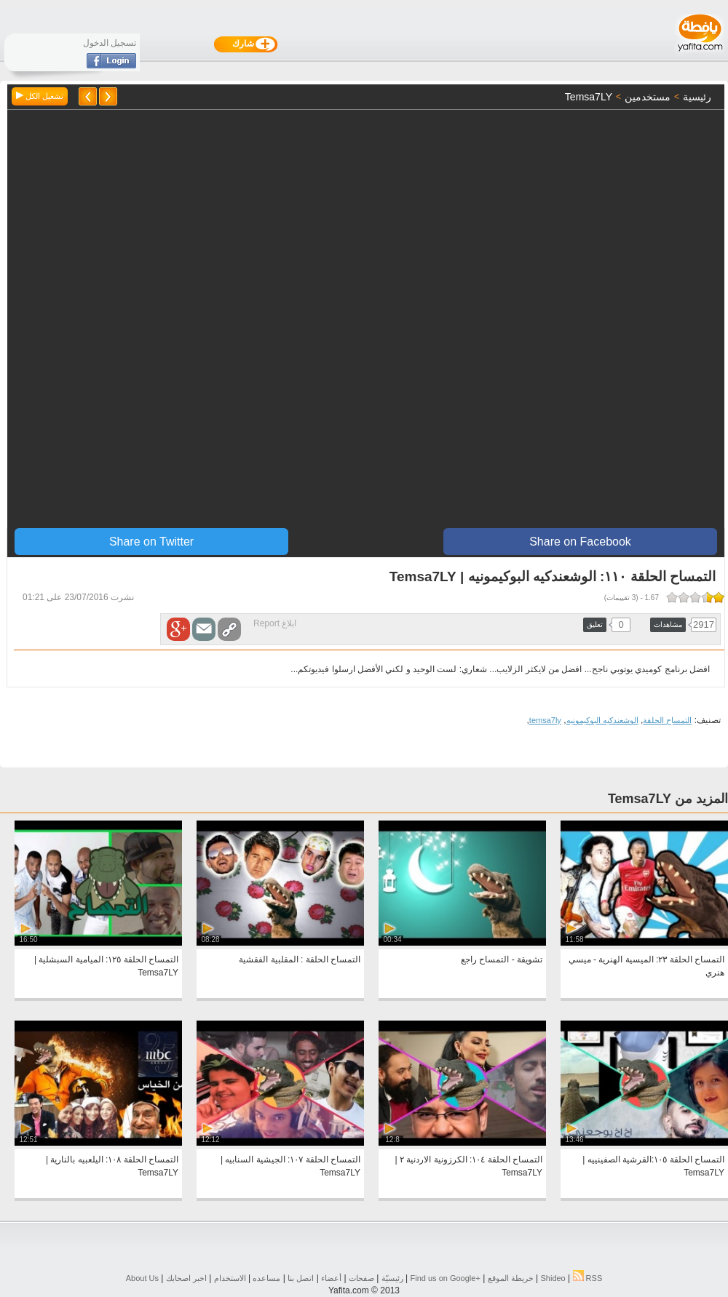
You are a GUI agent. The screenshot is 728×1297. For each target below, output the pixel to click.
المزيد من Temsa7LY (668, 798)
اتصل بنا (301, 1278)
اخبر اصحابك (186, 1278)
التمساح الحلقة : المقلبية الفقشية (299, 959)
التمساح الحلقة (667, 720)
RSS (588, 1278)
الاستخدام (230, 1278)
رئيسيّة (392, 1278)
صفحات (361, 1278)
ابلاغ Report (274, 623)
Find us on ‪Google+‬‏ (445, 1278)
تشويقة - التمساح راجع (501, 959)
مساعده (266, 1278)
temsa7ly (545, 720)
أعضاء (331, 1278)
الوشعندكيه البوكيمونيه (602, 720)
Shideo (552, 1278)
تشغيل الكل (39, 96)
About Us (142, 1278)
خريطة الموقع (511, 1278)
